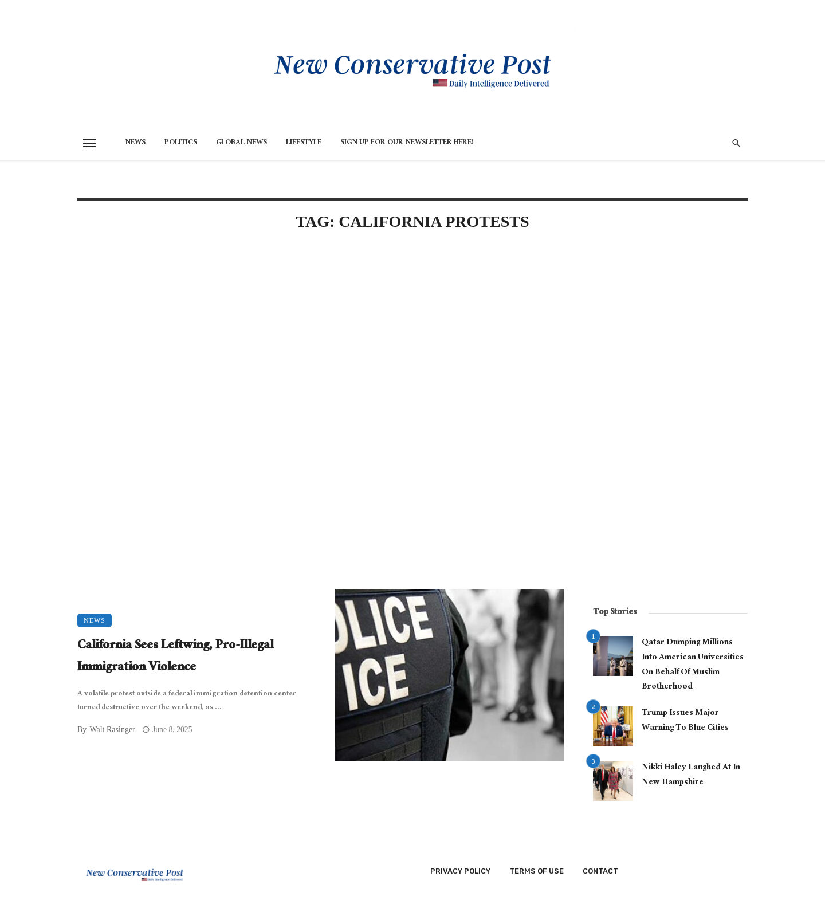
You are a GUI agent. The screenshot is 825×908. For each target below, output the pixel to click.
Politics (180, 143)
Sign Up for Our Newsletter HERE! (407, 143)
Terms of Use (536, 871)
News (135, 143)
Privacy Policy (460, 871)
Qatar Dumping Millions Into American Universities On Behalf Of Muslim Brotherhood (693, 665)
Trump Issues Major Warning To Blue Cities (685, 721)
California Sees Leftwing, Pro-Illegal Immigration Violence (175, 657)
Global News (241, 143)
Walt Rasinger (112, 729)
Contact (600, 871)
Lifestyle (303, 143)
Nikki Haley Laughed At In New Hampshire (691, 775)
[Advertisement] (320, 339)
